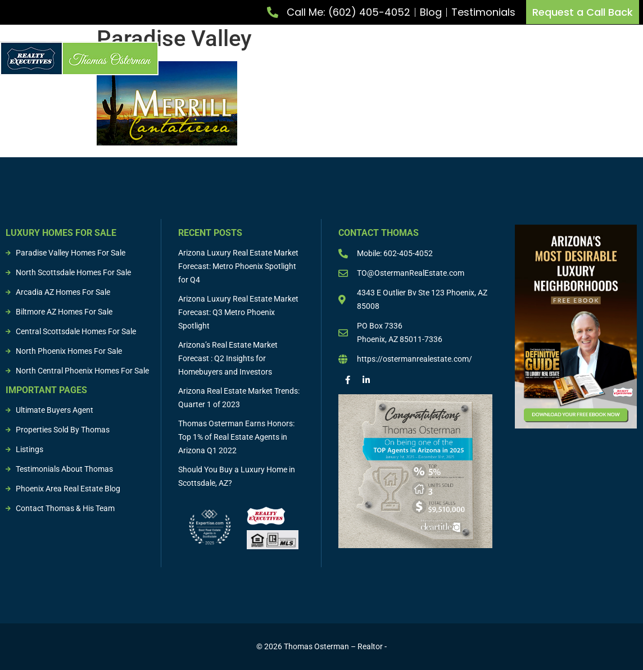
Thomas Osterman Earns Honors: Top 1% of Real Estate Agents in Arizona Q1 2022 (236, 437)
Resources (623, 58)
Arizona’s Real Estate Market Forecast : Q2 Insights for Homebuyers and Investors (228, 358)
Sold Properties (557, 58)
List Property (270, 58)
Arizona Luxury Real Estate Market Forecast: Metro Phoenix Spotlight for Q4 (238, 266)
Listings (496, 58)
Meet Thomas (197, 58)
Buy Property (345, 58)
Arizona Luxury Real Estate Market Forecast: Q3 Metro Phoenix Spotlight (238, 312)
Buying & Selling (428, 58)
